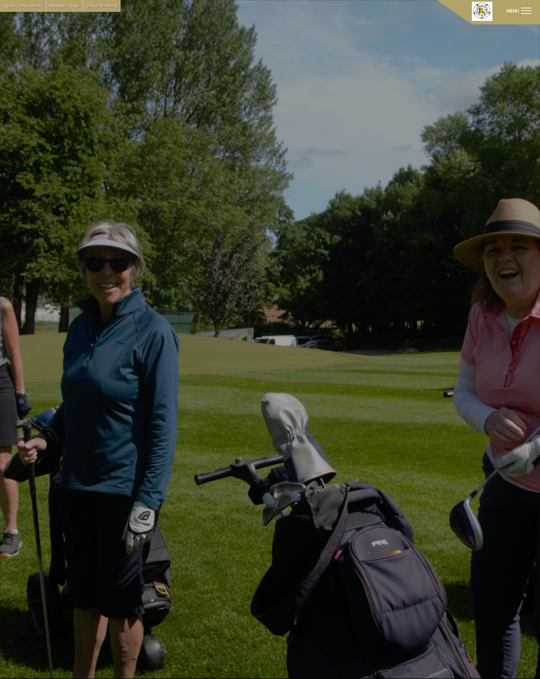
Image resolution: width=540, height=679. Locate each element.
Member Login (64, 6)
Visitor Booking (102, 6)
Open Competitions (23, 6)
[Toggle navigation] (518, 10)
